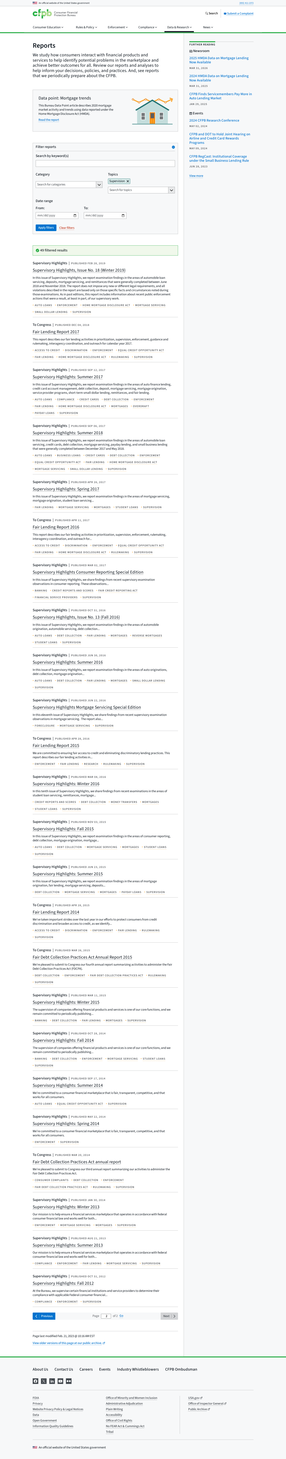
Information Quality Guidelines (53, 1426)
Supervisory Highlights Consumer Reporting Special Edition (88, 572)
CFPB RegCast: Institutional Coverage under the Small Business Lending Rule (219, 158)
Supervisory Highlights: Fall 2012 (63, 1283)
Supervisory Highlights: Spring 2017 (66, 489)
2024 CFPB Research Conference (214, 120)
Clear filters (66, 227)
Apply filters (46, 227)
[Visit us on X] (44, 1380)
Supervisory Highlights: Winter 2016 (66, 784)
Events (104, 1369)
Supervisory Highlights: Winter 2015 (66, 1002)
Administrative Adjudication (124, 1403)
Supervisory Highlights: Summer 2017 (68, 377)
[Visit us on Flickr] (69, 1380)
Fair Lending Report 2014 (56, 912)
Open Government (45, 1420)
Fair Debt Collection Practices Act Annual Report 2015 (82, 957)
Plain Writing (114, 1409)
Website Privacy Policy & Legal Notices (58, 1409)
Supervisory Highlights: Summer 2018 (68, 433)
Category (43, 174)
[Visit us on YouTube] (60, 1380)
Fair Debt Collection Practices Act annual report (77, 1162)
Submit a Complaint (239, 13)
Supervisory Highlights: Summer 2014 (68, 1085)
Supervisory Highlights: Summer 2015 (68, 874)
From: (40, 208)
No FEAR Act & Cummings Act (125, 1426)
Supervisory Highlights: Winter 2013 (66, 1207)
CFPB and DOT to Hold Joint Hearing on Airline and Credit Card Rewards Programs (219, 138)
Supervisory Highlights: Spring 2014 (66, 1123)
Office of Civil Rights (119, 1420)
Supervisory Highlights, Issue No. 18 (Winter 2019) (79, 270)
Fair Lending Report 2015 (56, 745)
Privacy (38, 1403)
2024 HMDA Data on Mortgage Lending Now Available (219, 78)
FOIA (36, 1398)
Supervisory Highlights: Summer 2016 (68, 662)
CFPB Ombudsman (181, 1369)
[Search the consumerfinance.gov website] (211, 13)
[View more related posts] (196, 176)
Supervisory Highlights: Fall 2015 (63, 829)
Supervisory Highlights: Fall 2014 (63, 1040)
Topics (113, 174)
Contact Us (64, 1369)
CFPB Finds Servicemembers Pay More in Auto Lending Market (220, 96)
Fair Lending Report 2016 (56, 527)
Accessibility (114, 1415)
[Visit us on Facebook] (35, 1380)
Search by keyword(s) (52, 156)
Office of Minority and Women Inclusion (131, 1398)
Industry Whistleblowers (138, 1369)
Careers (86, 1369)
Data (36, 1415)
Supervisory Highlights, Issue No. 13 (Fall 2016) (76, 617)
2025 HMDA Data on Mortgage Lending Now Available (219, 60)
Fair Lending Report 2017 (56, 332)
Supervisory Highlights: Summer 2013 (68, 1245)
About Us (40, 1369)
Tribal (109, 1432)
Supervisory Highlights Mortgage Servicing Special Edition (87, 707)
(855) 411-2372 (246, 3)
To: (86, 208)
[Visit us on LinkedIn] (52, 1380)
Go (121, 1316)
